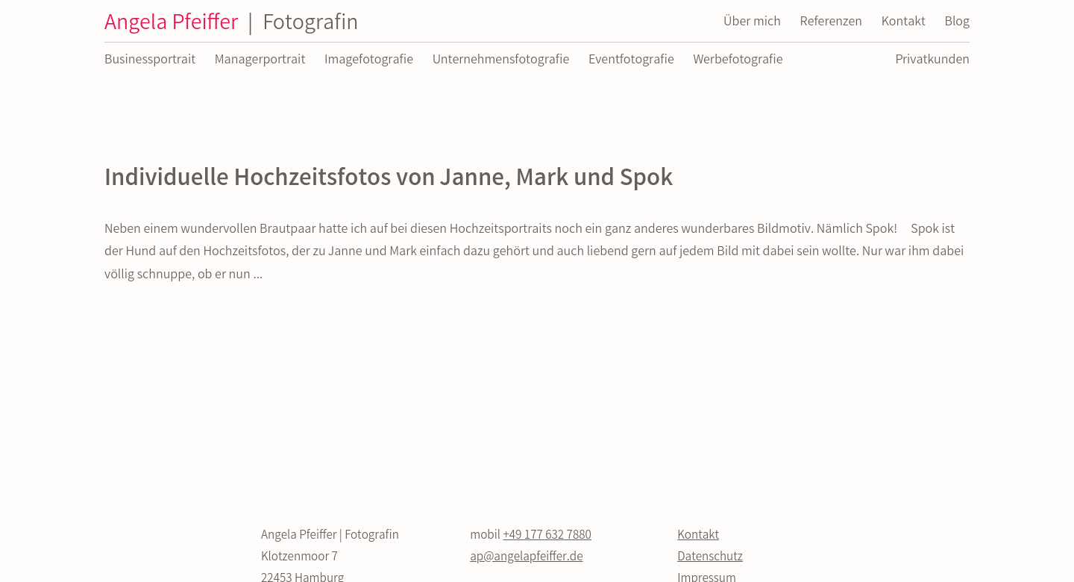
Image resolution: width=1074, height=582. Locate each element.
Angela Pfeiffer (231, 24)
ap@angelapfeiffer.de (526, 557)
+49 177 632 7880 (547, 536)
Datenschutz (710, 557)
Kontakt (698, 536)
